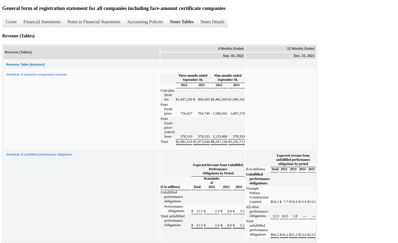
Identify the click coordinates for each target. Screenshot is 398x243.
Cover (11, 21)
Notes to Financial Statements (94, 21)
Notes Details (213, 21)
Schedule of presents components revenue (36, 74)
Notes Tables (182, 21)
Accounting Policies (145, 21)
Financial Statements (42, 21)
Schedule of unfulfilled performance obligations (39, 154)
